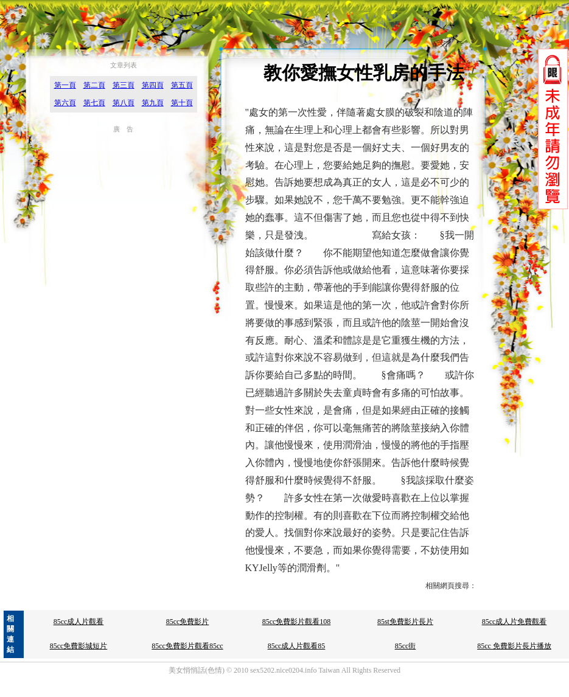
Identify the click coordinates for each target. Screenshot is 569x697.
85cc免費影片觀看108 (296, 621)
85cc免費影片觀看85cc (187, 646)
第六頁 (65, 103)
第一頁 (65, 85)
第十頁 (182, 103)
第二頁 (94, 85)
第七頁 (94, 103)
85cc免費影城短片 (79, 646)
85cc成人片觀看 (79, 621)
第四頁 (153, 85)
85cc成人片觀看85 (297, 646)
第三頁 (123, 85)
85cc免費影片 (187, 621)
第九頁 (153, 103)
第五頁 (182, 85)
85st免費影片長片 (405, 621)
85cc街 (405, 646)
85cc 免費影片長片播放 (514, 646)
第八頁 (123, 103)
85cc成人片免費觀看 (514, 621)
